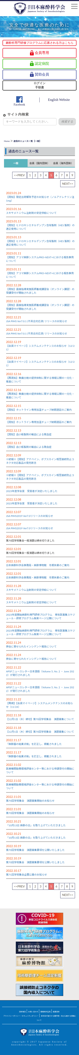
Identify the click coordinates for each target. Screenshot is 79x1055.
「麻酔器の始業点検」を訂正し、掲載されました (34, 744)
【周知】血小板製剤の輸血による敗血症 (29, 434)
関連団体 (56, 1012)
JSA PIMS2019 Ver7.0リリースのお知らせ (29, 516)
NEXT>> (67, 183)
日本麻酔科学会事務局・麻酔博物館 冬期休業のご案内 (37, 565)
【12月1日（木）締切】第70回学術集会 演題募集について (40, 719)
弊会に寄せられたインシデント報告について (31, 646)
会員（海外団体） (63, 163)
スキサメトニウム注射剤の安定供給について (31, 212)
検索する (67, 121)
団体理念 (22, 1012)
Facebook (19, 104)
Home (7, 141)
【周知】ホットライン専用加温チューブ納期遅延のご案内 (39, 409)
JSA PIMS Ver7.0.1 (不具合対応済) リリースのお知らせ (36, 321)
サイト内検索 (18, 114)
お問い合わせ (33, 1012)
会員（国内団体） (39, 163)
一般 (15, 163)
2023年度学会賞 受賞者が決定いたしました (32, 491)
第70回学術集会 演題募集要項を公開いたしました (35, 850)
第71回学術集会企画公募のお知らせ (26, 874)
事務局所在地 (45, 1012)
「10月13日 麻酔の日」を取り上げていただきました (36, 825)
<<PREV (19, 175)
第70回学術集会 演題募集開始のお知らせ (30, 800)
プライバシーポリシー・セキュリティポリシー (21, 1016)
